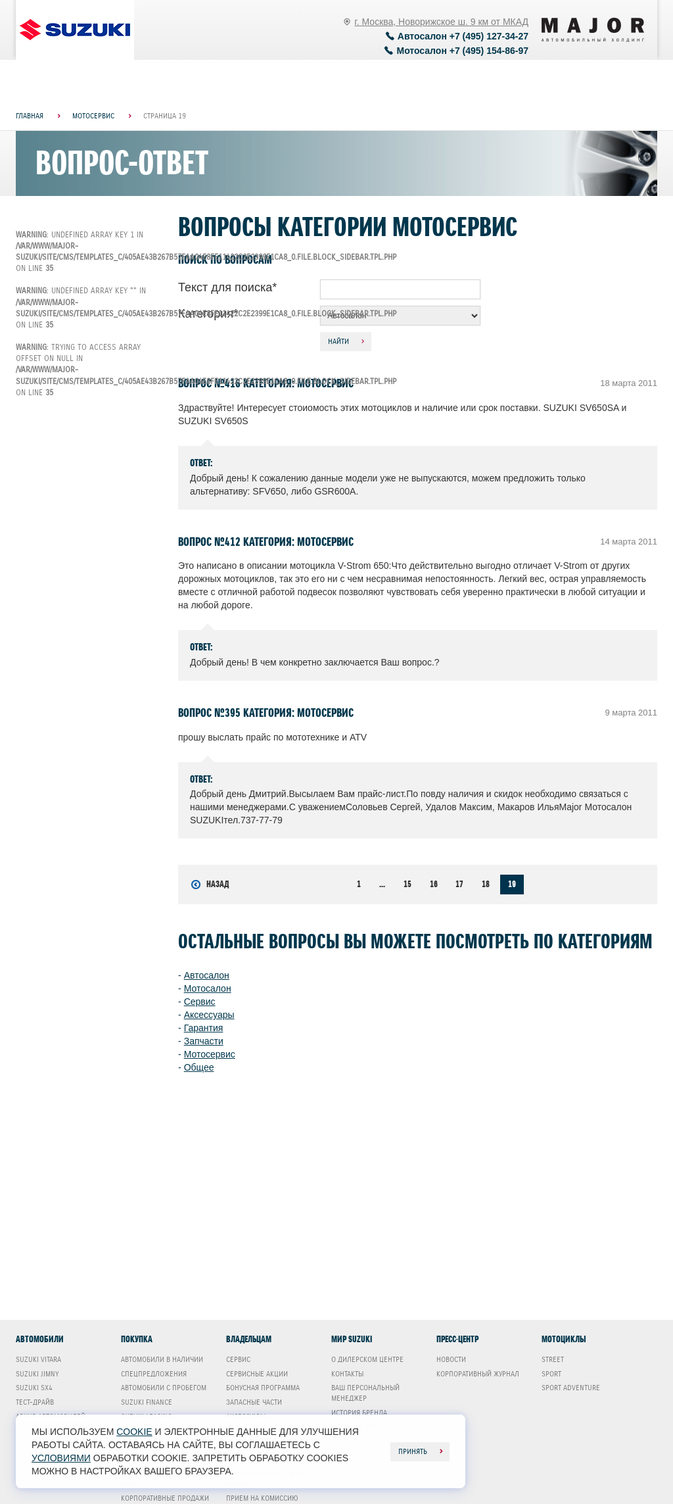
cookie (134, 1431)
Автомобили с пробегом (163, 1387)
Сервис (200, 1001)
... (382, 884)
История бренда (359, 1412)
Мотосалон (207, 988)
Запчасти (203, 1041)
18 (486, 884)
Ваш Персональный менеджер (365, 1393)
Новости (451, 1359)
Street (553, 1359)
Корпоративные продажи (165, 1498)
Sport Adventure (571, 1387)
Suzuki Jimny (37, 1373)
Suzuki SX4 (34, 1387)
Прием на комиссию (262, 1498)
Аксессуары (209, 1014)
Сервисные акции (257, 1373)
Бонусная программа (263, 1387)
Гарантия (203, 1028)
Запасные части (254, 1402)
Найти (338, 341)
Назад (210, 884)
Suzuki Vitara (38, 1359)
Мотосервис (209, 1054)
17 (459, 884)
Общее (199, 1067)
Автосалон (206, 975)
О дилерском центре (367, 1359)
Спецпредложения (154, 1373)
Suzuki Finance (146, 1402)
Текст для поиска (227, 287)
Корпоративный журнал (477, 1373)
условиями (61, 1458)
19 (512, 884)
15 (407, 884)
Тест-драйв (35, 1402)
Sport (551, 1373)
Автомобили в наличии (162, 1359)
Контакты (347, 1373)
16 (434, 884)
